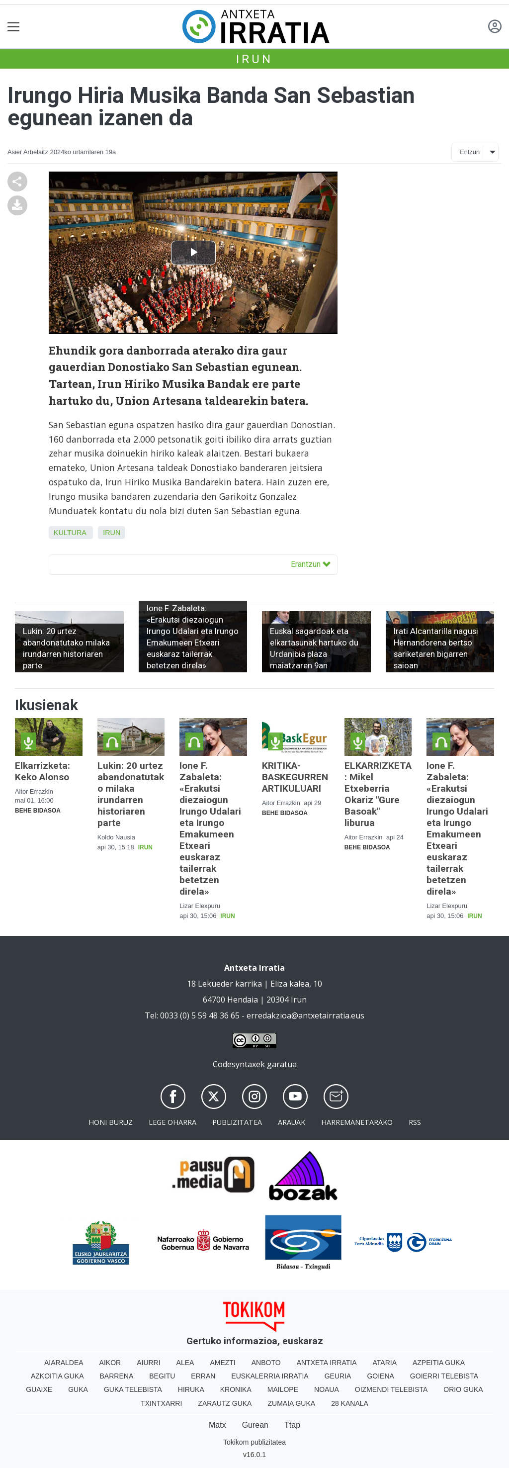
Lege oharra (172, 1122)
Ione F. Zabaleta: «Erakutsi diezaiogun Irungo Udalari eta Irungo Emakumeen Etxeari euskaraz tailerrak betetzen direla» (210, 828)
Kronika (236, 1389)
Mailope (282, 1389)
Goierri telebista (444, 1376)
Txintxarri (161, 1403)
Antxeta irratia (327, 1363)
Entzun (470, 152)
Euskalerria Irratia (269, 1376)
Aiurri (148, 1363)
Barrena (117, 1376)
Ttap (292, 1425)
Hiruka (191, 1389)
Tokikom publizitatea (254, 1442)
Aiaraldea (64, 1363)
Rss (415, 1122)
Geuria (338, 1376)
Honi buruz (110, 1122)
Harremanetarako (357, 1122)
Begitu (162, 1376)
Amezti (222, 1363)
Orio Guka (463, 1389)
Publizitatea (237, 1122)
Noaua (326, 1389)
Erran (203, 1376)
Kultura (70, 533)
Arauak (291, 1122)
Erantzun (311, 564)
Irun (254, 59)
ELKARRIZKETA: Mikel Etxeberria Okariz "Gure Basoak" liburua (378, 794)
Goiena (380, 1376)
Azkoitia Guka (57, 1376)
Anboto (266, 1363)
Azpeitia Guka (439, 1363)
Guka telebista (133, 1389)
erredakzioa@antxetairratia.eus (305, 1015)
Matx (217, 1425)
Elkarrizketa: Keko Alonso (42, 771)
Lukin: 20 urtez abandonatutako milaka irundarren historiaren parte (130, 794)
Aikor (110, 1363)
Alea (185, 1363)
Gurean (255, 1425)
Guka (78, 1389)
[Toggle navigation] (13, 26)
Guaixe (39, 1389)
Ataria (384, 1363)
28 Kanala (349, 1403)
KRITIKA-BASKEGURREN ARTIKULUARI (295, 777)
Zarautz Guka (225, 1403)
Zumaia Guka (291, 1403)
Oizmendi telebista (391, 1389)
